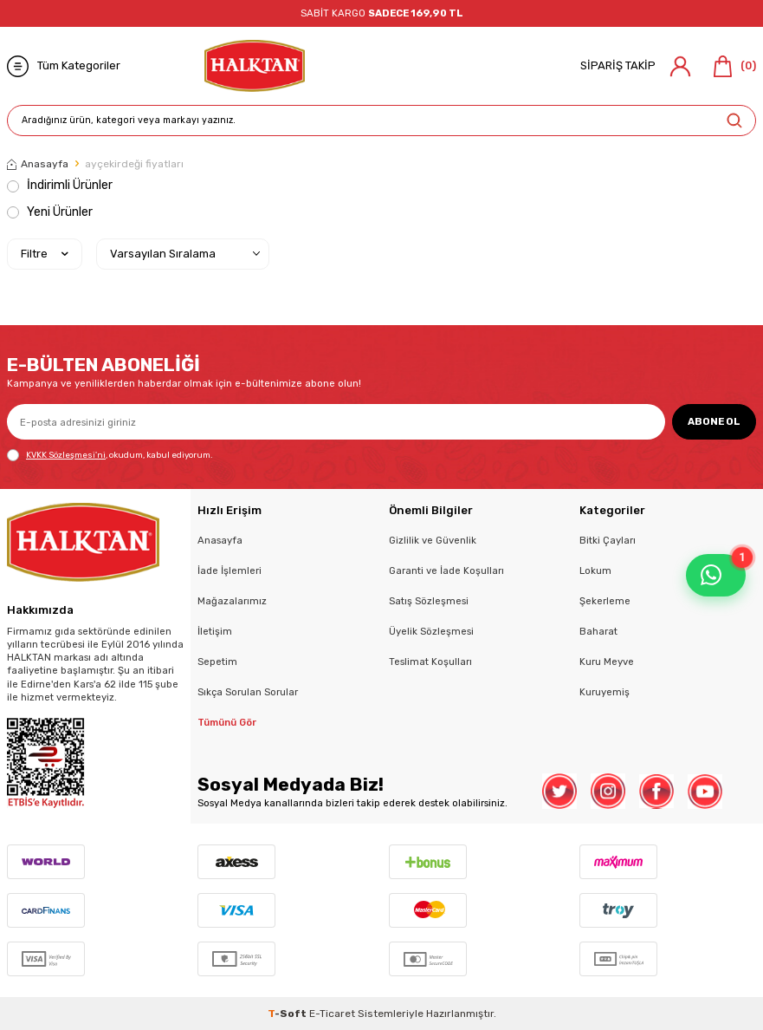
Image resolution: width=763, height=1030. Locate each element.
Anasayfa (37, 164)
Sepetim (217, 661)
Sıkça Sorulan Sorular (247, 692)
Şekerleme (604, 601)
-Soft (288, 1013)
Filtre (44, 254)
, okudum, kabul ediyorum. (109, 455)
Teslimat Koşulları (430, 661)
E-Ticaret (332, 1013)
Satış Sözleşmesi (429, 601)
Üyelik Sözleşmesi (431, 631)
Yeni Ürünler (50, 212)
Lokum (595, 570)
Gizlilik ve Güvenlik (432, 540)
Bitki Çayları (607, 540)
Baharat (598, 631)
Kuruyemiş (604, 692)
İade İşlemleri (229, 570)
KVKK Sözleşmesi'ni (66, 455)
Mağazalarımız (232, 601)
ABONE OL (714, 421)
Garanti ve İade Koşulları (446, 570)
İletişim (214, 631)
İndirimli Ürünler (60, 185)
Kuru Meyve (606, 661)
